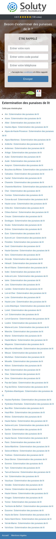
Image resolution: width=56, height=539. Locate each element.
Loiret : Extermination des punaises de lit (23, 310)
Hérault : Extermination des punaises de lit (23, 263)
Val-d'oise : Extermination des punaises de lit (24, 527)
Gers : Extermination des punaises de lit (22, 255)
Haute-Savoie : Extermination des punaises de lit (26, 438)
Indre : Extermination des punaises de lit (22, 272)
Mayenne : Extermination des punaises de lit (24, 344)
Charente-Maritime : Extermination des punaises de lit (29, 186)
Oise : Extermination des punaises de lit (22, 374)
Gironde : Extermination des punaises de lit (24, 259)
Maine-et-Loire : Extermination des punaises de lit (27, 327)
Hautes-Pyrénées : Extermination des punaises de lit (28, 400)
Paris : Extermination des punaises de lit (23, 442)
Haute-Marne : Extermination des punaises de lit (26, 340)
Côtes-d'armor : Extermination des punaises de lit (26, 212)
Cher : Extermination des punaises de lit (22, 191)
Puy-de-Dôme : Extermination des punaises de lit (26, 387)
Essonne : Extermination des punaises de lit (24, 510)
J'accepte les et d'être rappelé (29, 72)
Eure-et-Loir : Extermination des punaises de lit (25, 238)
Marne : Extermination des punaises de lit (23, 336)
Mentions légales (19, 535)
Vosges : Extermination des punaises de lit (24, 498)
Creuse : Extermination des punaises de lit (23, 216)
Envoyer (28, 79)
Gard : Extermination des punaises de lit (22, 246)
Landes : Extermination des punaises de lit (23, 289)
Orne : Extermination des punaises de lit (22, 378)
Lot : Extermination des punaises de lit (22, 314)
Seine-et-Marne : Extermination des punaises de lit (27, 451)
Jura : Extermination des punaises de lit (22, 284)
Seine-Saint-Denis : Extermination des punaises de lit (28, 519)
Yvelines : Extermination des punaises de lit (24, 455)
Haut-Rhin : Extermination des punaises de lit (25, 412)
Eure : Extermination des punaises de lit (22, 233)
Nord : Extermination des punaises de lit (22, 370)
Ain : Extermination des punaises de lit (22, 114)
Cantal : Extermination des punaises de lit (23, 178)
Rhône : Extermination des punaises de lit (23, 417)
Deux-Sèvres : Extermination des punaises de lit (26, 459)
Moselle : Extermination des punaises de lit (24, 361)
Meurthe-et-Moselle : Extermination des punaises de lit (29, 348)
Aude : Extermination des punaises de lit (23, 161)
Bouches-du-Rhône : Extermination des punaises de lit (29, 169)
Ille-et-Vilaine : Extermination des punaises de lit (26, 267)
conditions (28, 72)
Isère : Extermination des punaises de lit (22, 280)
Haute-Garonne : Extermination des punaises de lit (27, 250)
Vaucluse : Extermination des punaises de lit (24, 480)
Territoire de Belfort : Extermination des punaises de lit (29, 506)
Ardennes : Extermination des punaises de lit (24, 148)
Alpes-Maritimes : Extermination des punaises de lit (28, 140)
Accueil (5, 535)
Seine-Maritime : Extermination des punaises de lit (27, 446)
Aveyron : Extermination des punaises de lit (24, 165)
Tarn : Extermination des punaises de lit (22, 468)
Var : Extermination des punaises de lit (22, 476)
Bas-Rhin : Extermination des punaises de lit (24, 408)
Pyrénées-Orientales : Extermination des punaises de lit (29, 404)
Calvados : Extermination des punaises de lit (24, 174)
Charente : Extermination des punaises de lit (24, 182)
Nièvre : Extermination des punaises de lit (23, 365)
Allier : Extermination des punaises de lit (22, 123)
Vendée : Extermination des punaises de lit (24, 485)
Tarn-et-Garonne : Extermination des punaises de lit (27, 472)
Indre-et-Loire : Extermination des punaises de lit (26, 276)
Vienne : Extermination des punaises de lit (23, 489)
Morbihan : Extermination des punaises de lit (24, 357)
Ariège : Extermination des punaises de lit (23, 152)
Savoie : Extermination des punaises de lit (23, 434)
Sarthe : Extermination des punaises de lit (23, 429)
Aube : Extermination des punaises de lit (23, 157)
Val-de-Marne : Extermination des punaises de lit (26, 523)
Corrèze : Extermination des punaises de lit (24, 195)
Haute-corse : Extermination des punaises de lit (26, 204)
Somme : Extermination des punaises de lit (24, 463)
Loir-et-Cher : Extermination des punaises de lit (25, 293)
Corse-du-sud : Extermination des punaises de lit (26, 199)
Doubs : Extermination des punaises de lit (23, 225)
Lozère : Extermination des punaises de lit (23, 323)
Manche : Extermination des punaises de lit (24, 331)
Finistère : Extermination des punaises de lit (24, 242)
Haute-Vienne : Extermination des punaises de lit (26, 493)
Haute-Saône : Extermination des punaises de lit (26, 421)
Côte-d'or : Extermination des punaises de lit (24, 208)
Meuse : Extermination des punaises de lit (23, 353)
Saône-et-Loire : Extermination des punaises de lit (27, 425)
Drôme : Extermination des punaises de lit (23, 229)
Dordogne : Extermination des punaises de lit (25, 221)
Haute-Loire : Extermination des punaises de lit (25, 302)
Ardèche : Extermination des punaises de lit (24, 144)
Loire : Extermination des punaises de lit (22, 297)
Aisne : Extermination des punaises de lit (23, 118)
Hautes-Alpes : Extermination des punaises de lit (26, 127)
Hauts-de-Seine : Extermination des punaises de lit (27, 515)
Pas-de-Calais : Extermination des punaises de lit (26, 382)
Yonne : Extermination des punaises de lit (23, 502)
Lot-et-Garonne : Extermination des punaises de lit (27, 319)
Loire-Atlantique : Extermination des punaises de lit (27, 306)
